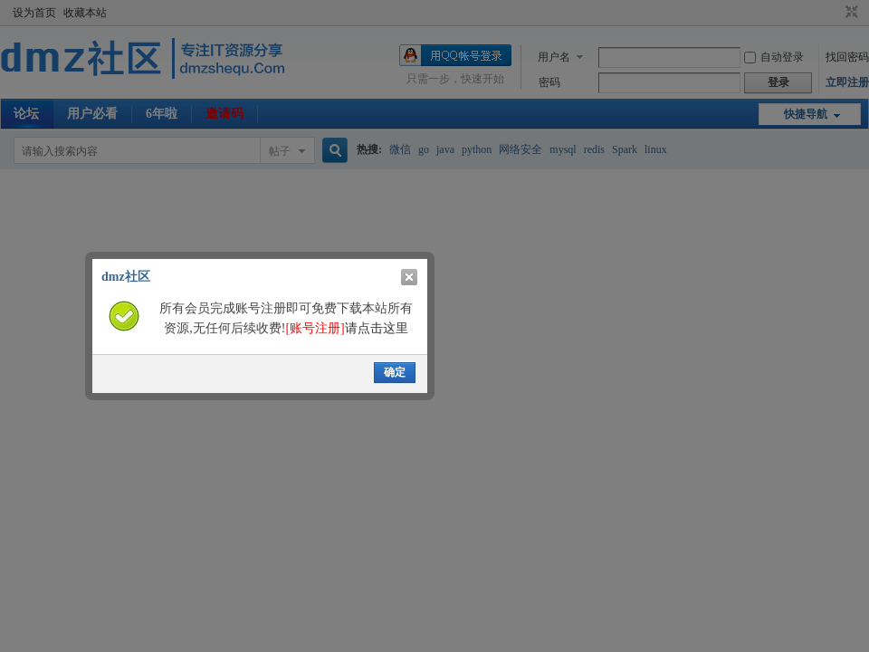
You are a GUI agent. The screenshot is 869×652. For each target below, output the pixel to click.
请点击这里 (346, 328)
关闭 (409, 277)
